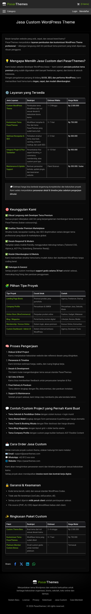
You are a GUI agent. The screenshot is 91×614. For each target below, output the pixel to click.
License (26, 600)
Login (74, 11)
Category (8, 11)
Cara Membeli (76, 600)
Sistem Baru (13, 600)
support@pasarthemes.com (27, 454)
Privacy (36, 600)
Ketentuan (47, 600)
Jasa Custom (61, 600)
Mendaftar (84, 11)
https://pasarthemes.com (28, 461)
